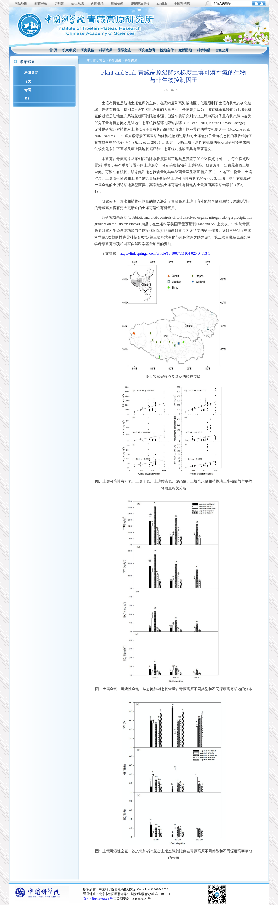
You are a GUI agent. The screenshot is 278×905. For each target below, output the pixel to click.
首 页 (53, 50)
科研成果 (105, 50)
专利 (27, 98)
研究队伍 (87, 50)
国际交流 (124, 50)
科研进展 (31, 73)
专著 (27, 90)
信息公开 (222, 50)
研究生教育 (146, 50)
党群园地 (185, 50)
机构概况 (69, 50)
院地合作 (167, 50)
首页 (102, 60)
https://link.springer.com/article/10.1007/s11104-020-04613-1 (165, 254)
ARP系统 (77, 3)
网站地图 (21, 3)
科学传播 (203, 50)
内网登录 (97, 3)
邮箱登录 (40, 3)
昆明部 (59, 3)
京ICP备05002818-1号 (98, 899)
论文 (27, 81)
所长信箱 (117, 3)
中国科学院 (182, 3)
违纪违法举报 (140, 3)
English (162, 3)
